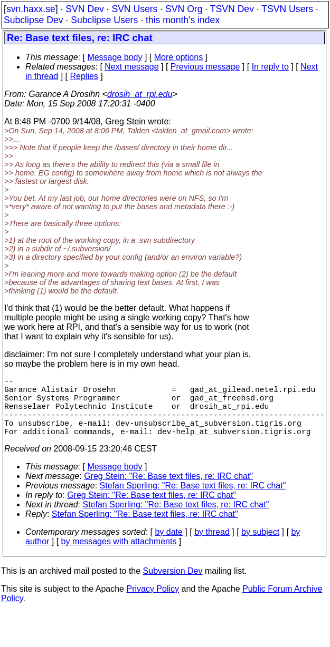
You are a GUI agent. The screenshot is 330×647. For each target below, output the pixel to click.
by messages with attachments (119, 556)
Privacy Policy (152, 603)
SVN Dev (84, 9)
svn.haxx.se (30, 9)
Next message (131, 66)
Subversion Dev (173, 585)
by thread (212, 546)
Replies (84, 76)
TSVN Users (287, 9)
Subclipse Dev (33, 20)
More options (178, 57)
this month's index (183, 20)
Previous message (205, 66)
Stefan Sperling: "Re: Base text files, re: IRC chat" (193, 500)
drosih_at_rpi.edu (140, 94)
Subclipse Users (104, 20)
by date (168, 546)
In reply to (270, 66)
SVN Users (134, 9)
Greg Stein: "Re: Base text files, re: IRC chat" (168, 490)
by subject (260, 546)
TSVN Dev (232, 9)
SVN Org (183, 9)
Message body (114, 57)
